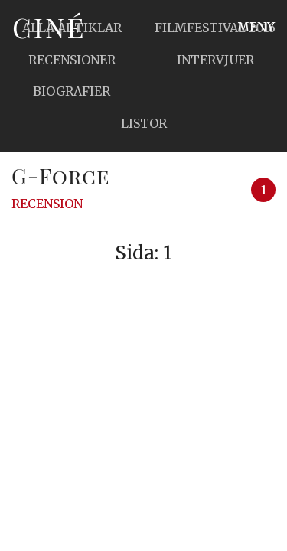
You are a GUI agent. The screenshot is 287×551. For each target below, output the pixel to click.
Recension (47, 203)
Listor (144, 123)
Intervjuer (215, 59)
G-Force (60, 175)
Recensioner (72, 59)
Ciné (49, 26)
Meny (256, 26)
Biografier (71, 91)
